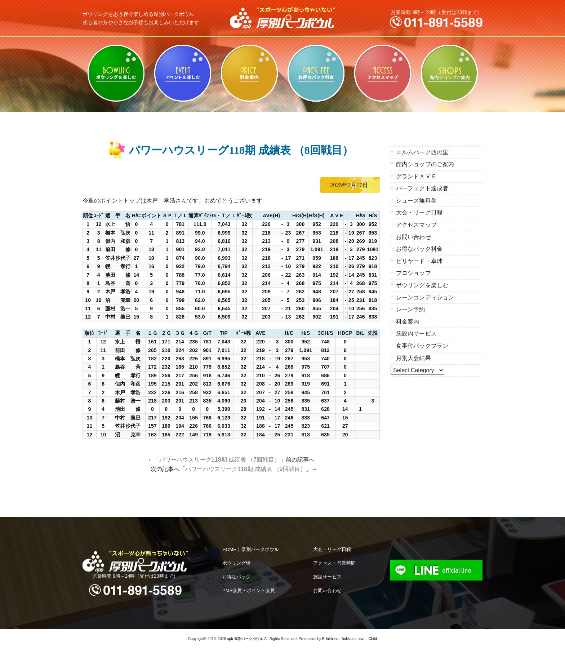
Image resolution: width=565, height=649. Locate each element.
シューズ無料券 (416, 200)
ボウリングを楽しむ (116, 73)
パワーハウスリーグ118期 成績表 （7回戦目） (219, 460)
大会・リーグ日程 (419, 212)
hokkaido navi (353, 639)
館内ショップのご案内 (449, 73)
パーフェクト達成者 (422, 188)
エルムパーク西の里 (422, 152)
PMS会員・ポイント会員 (248, 590)
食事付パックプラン (422, 342)
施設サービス (327, 576)
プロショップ (413, 271)
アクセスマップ (382, 73)
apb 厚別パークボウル (245, 639)
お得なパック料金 (315, 73)
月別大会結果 (413, 355)
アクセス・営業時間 (334, 563)
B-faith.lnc (330, 639)
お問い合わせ (413, 235)
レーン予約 (410, 307)
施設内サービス (416, 331)
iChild (372, 639)
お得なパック (236, 576)
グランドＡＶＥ (416, 176)
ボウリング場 (236, 563)
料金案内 (249, 73)
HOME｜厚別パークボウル (250, 549)
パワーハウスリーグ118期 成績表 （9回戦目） (245, 469)
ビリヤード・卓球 (182, 73)
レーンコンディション (425, 295)
